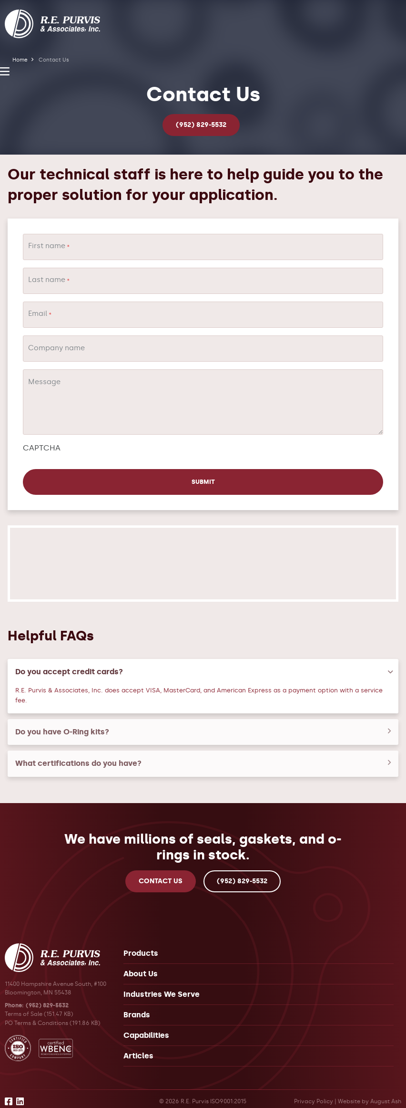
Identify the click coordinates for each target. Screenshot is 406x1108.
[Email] (203, 315)
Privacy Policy (313, 1093)
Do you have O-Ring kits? (62, 724)
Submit (49, 474)
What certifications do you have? (78, 755)
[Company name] (203, 348)
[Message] (203, 402)
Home (20, 59)
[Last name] (203, 281)
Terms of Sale (23, 1006)
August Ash (385, 1093)
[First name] (203, 247)
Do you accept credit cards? (69, 664)
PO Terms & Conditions (36, 1015)
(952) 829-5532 (201, 125)
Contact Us (161, 873)
